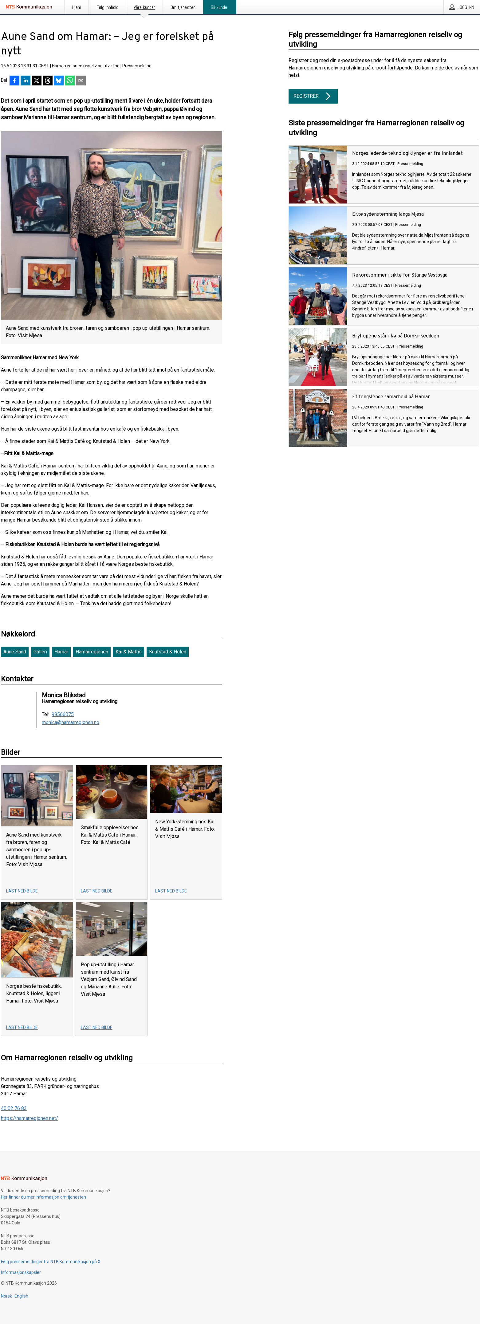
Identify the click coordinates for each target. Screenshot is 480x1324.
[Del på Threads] (48, 81)
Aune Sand (14, 652)
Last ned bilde (22, 891)
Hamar (61, 652)
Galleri (40, 652)
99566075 (63, 714)
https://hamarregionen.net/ (29, 1118)
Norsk (6, 1296)
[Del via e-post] (81, 81)
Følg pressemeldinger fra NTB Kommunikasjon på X (50, 1261)
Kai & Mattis (129, 652)
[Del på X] (36, 81)
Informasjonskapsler (21, 1272)
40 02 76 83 (14, 1108)
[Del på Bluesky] (59, 81)
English (21, 1296)
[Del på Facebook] (14, 81)
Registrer (313, 96)
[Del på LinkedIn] (25, 81)
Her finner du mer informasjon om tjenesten (43, 1197)
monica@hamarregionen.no (70, 722)
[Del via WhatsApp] (70, 81)
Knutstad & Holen (167, 652)
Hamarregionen (92, 652)
